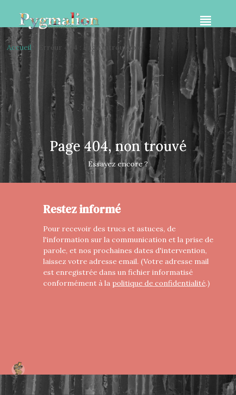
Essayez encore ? (118, 163)
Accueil (19, 47)
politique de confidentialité (159, 283)
